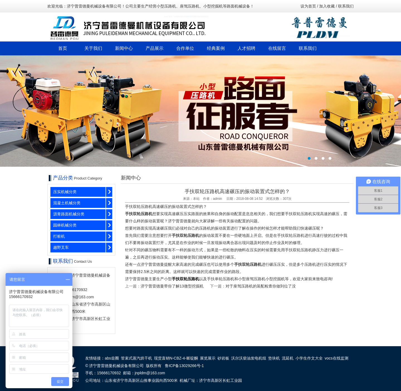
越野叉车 (61, 247)
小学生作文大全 (309, 358)
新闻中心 (124, 48)
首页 (62, 48)
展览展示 (208, 358)
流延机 (288, 358)
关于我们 (93, 48)
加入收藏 (327, 6)
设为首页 (308, 6)
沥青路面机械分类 (68, 214)
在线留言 (277, 48)
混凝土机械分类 (66, 203)
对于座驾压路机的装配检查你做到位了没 (261, 286)
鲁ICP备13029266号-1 (184, 365)
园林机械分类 (65, 225)
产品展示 (154, 48)
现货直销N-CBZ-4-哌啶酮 (176, 358)
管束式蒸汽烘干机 (136, 358)
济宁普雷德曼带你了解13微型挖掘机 (172, 286)
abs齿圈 (112, 358)
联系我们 (346, 6)
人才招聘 (246, 48)
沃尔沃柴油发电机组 (248, 358)
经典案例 (216, 48)
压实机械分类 (65, 192)
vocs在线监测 (336, 358)
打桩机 (59, 236)
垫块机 (274, 358)
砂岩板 (223, 358)
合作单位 (185, 48)
